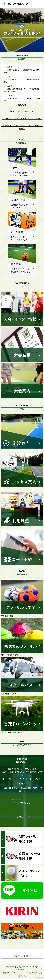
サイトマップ (22, 961)
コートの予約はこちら (21, 817)
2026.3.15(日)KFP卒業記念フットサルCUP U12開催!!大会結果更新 (22, 90)
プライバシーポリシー (22, 956)
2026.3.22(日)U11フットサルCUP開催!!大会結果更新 (21, 80)
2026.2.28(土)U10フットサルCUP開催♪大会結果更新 (22, 99)
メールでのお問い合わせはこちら (21, 801)
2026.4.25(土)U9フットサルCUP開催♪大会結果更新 (21, 71)
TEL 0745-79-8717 (12, 779)
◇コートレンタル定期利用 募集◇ (22, 111)
